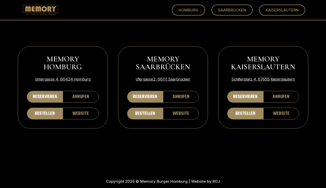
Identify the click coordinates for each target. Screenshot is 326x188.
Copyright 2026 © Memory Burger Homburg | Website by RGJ (163, 181)
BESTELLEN (45, 114)
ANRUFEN (80, 97)
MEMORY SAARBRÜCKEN (163, 63)
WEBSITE (80, 114)
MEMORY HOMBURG (63, 63)
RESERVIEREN (45, 97)
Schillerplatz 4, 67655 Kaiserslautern (263, 79)
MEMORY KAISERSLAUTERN (263, 63)
